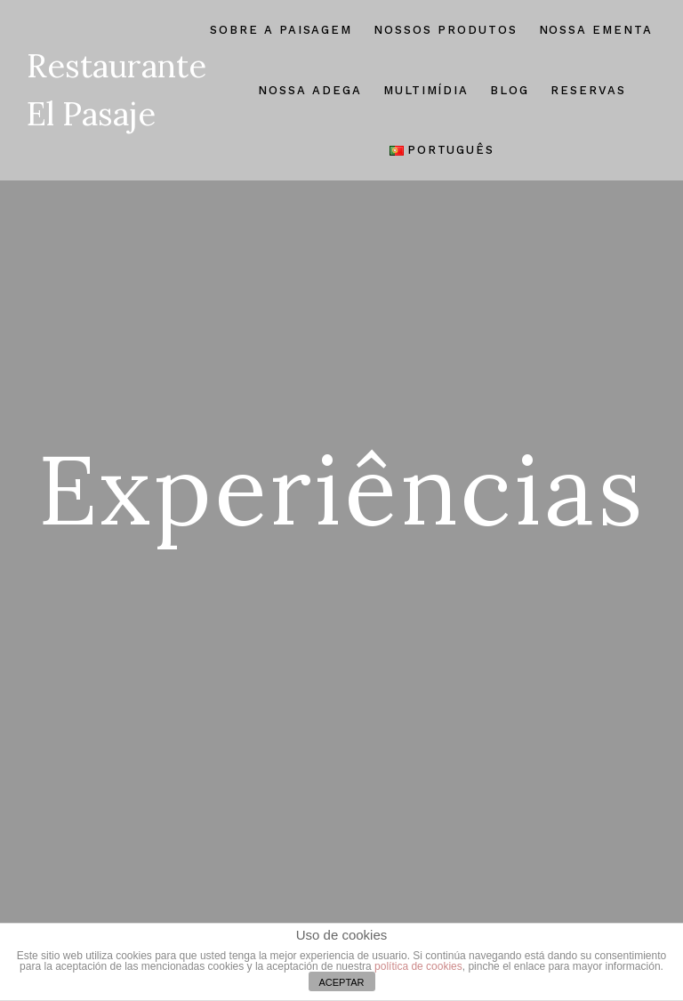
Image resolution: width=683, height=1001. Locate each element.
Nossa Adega (309, 90)
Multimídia (426, 90)
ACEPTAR (341, 982)
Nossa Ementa (596, 29)
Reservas (588, 90)
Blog (509, 90)
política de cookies (418, 966)
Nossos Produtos (445, 29)
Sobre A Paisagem (281, 29)
